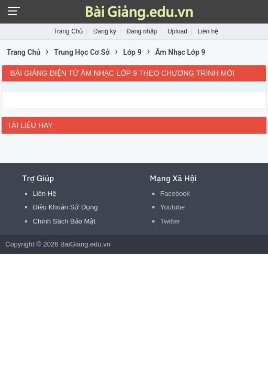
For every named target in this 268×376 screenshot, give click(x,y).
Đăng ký (104, 31)
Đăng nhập (141, 31)
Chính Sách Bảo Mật (64, 221)
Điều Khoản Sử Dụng (65, 207)
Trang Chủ (68, 31)
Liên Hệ (45, 193)
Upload (177, 31)
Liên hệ (207, 31)
